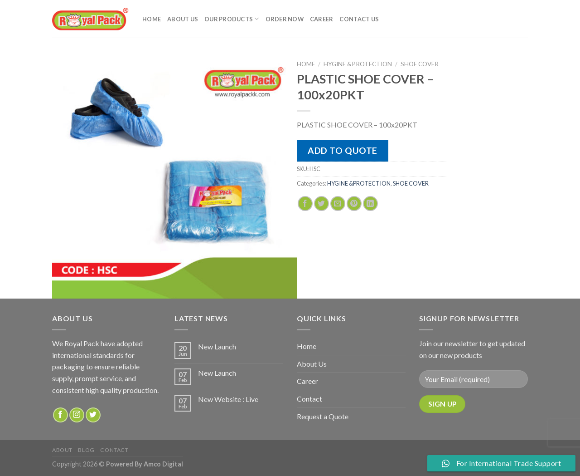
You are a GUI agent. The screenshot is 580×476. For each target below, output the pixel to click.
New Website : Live (228, 399)
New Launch (217, 346)
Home (151, 19)
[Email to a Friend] (337, 203)
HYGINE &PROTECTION (358, 64)
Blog (86, 450)
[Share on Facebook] (305, 203)
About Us (182, 19)
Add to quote (342, 150)
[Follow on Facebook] (60, 414)
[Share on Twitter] (321, 203)
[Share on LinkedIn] (370, 203)
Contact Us (359, 19)
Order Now (285, 19)
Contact (309, 398)
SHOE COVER (420, 64)
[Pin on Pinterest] (354, 203)
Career (322, 19)
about (62, 450)
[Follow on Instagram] (76, 414)
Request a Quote (322, 416)
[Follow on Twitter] (93, 414)
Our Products (231, 19)
